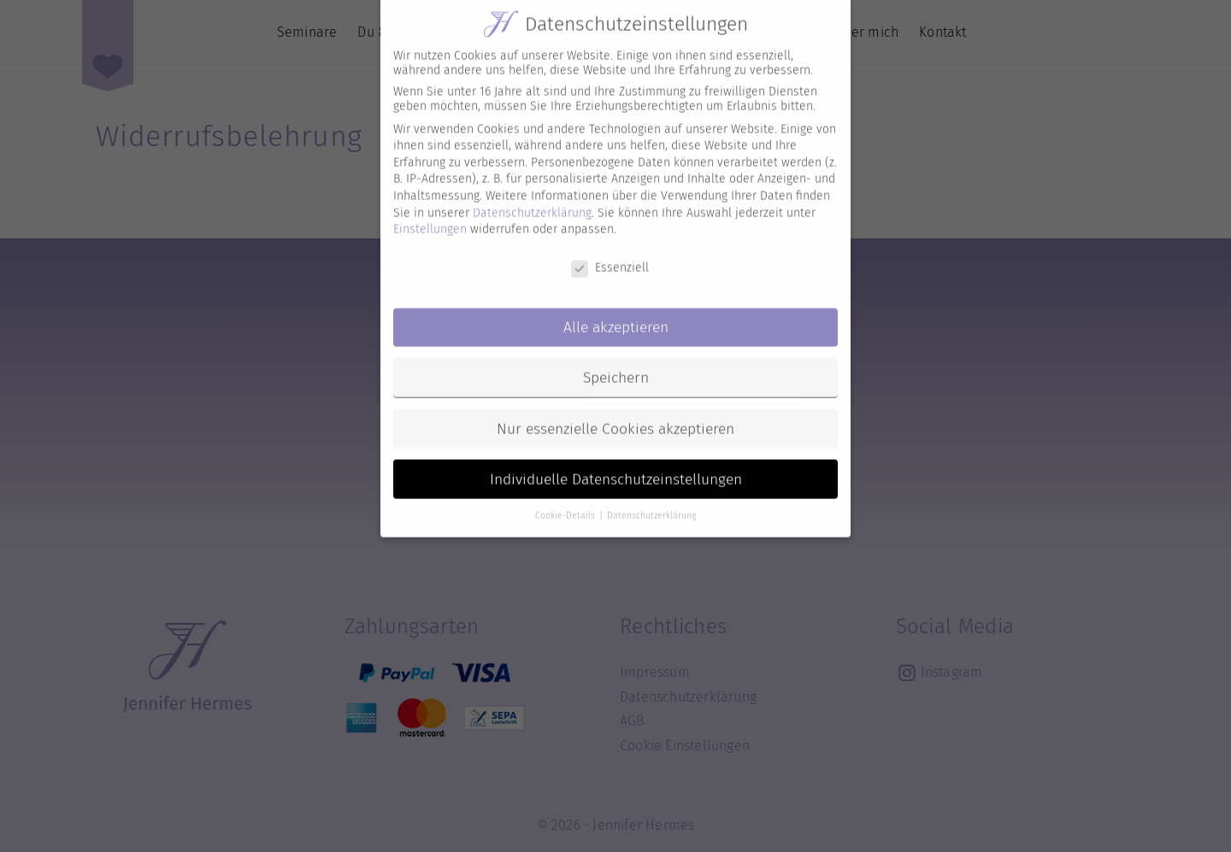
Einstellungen (430, 216)
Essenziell (610, 254)
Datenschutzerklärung (532, 198)
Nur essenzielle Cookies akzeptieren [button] (615, 415)
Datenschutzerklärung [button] (651, 502)
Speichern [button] (616, 364)
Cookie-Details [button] (566, 502)
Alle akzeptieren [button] (616, 313)
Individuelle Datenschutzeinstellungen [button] (616, 465)
